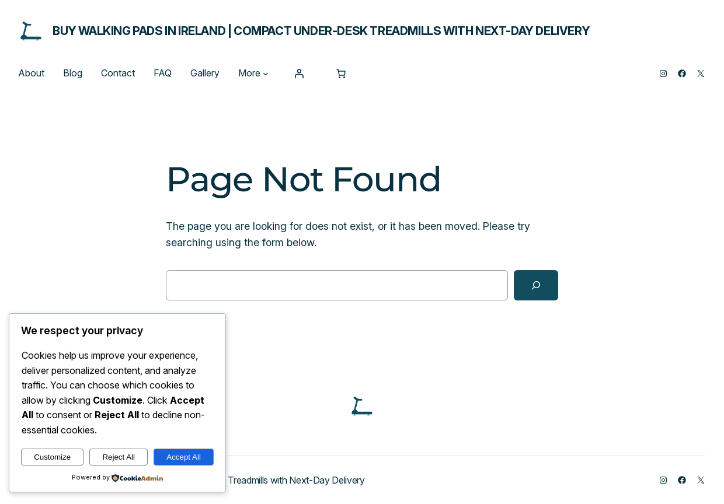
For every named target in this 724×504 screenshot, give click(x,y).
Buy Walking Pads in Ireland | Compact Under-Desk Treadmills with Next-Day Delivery (321, 31)
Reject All (118, 457)
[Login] (299, 73)
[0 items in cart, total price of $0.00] (341, 73)
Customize (52, 457)
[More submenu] (266, 73)
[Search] (536, 285)
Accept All (183, 457)
